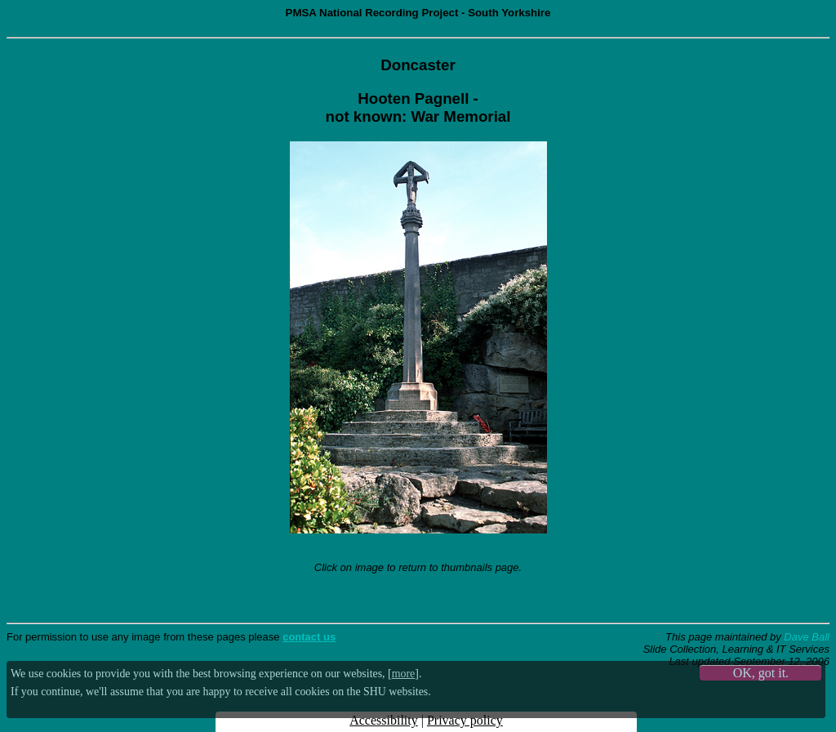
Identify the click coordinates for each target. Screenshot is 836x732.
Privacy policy (465, 720)
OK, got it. (761, 673)
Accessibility (383, 720)
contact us (309, 637)
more (404, 673)
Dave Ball (806, 637)
